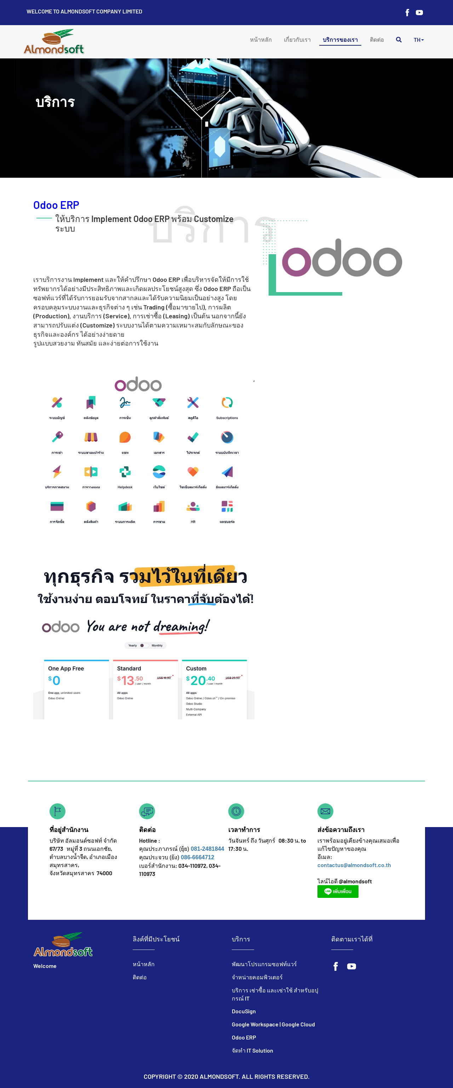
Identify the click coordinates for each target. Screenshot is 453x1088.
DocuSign (244, 1011)
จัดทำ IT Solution (252, 1050)
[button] (419, 41)
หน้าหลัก (261, 39)
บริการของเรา (340, 39)
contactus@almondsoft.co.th (354, 864)
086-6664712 (197, 857)
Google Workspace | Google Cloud (273, 1024)
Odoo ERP (244, 1037)
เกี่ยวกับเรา (297, 39)
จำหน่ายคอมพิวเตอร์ (257, 977)
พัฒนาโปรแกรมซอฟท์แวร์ (264, 964)
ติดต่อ (377, 39)
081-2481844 (207, 849)
